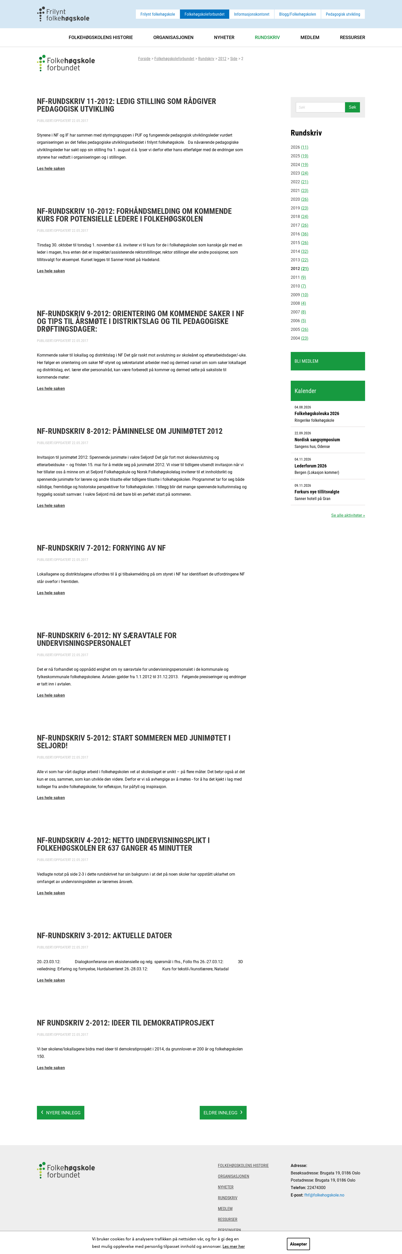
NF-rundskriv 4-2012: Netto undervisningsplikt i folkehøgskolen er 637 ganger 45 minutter (123, 844)
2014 (299, 251)
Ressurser (352, 37)
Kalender (305, 391)
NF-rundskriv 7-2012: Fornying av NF (101, 547)
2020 (299, 199)
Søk (352, 107)
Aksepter (298, 1244)
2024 (299, 164)
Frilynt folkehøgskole (157, 14)
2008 (298, 303)
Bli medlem (306, 361)
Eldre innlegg (220, 1112)
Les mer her (234, 1246)
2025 (299, 155)
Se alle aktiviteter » (348, 515)
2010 (298, 286)
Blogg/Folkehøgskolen (297, 14)
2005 (299, 329)
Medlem (309, 37)
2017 (299, 225)
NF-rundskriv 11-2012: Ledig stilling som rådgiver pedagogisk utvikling (126, 105)
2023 (299, 173)
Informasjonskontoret (251, 14)
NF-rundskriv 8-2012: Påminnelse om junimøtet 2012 (130, 431)
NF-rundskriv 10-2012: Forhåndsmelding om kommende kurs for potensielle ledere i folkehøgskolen (134, 215)
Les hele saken (51, 168)
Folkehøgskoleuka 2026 (317, 413)
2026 (299, 147)
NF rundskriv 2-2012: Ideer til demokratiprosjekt (125, 1022)
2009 (299, 294)
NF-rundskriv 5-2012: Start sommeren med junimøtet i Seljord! (133, 741)
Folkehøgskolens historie (101, 37)
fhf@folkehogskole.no (324, 1195)
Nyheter (224, 37)
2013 (299, 259)
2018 (299, 216)
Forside (144, 58)
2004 (299, 338)
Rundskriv (206, 58)
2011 (298, 277)
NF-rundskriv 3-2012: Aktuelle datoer (104, 935)
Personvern (229, 1230)
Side (233, 58)
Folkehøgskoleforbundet (205, 14)
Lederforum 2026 (311, 466)
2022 (299, 181)
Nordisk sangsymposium (317, 439)
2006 (298, 320)
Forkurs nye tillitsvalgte (317, 492)
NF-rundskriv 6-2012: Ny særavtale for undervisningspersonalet (107, 639)
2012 (222, 58)
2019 (299, 207)
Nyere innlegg (63, 1112)
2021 (299, 190)
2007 (298, 311)
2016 (299, 233)
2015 (299, 242)
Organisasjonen (173, 37)
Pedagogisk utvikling (343, 14)
